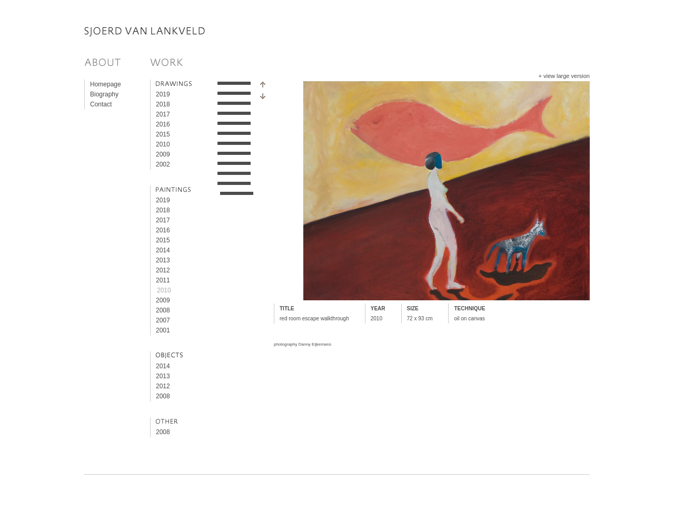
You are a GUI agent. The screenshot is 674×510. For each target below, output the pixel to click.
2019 (163, 94)
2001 (163, 330)
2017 (163, 114)
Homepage (105, 84)
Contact (101, 104)
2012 (163, 270)
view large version (566, 76)
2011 (163, 280)
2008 (163, 310)
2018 (163, 104)
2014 (163, 250)
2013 (163, 260)
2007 (163, 320)
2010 (163, 144)
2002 (163, 164)
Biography (104, 94)
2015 (163, 134)
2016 (163, 124)
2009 (163, 154)
